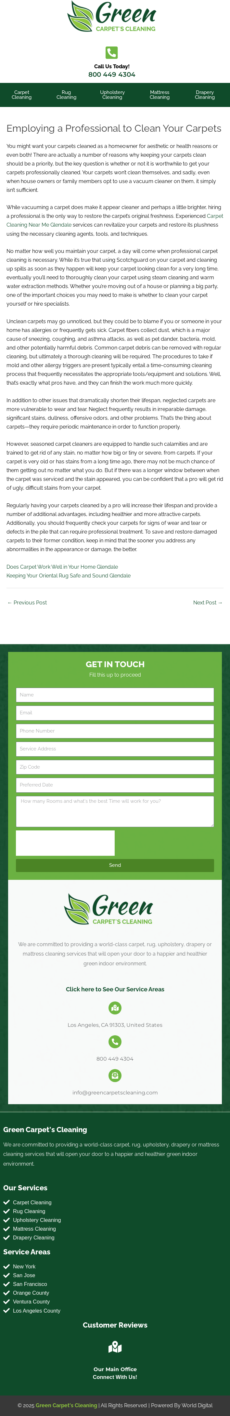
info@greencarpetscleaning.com (115, 1093)
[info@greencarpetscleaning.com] (115, 1075)
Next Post (208, 603)
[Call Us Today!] (112, 53)
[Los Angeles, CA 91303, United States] (115, 1007)
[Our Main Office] (115, 1347)
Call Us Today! (112, 66)
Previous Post (27, 603)
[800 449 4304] (115, 1041)
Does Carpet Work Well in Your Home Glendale (62, 567)
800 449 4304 (111, 74)
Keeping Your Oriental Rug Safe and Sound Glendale (68, 576)
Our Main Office (115, 1369)
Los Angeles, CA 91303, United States (115, 1025)
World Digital (197, 1405)
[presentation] (65, 843)
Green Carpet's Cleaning (66, 1405)
